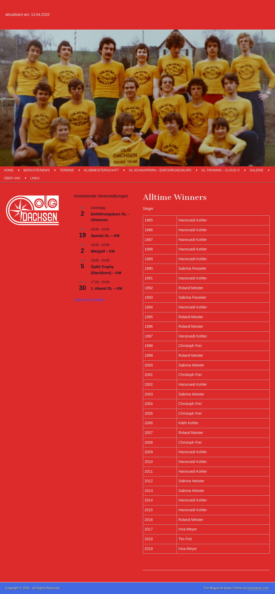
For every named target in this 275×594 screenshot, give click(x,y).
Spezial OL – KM (105, 236)
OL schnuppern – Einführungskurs (160, 170)
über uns (12, 178)
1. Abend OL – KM (106, 288)
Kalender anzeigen (89, 300)
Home (8, 170)
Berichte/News (36, 170)
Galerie (256, 170)
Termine (67, 170)
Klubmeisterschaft (101, 170)
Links (34, 178)
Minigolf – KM (103, 251)
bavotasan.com (258, 588)
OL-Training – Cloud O (220, 170)
